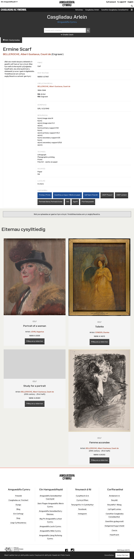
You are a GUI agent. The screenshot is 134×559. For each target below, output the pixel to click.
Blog (18, 509)
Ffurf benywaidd (88, 201)
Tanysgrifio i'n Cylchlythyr (82, 505)
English (130, 2)
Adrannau (79, 10)
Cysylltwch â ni (82, 496)
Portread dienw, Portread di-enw (50, 201)
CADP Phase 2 (107, 195)
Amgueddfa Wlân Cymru (50, 531)
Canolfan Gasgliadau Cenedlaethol (114, 10)
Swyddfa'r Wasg (114, 505)
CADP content (121, 195)
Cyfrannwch (111, 2)
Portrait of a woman (34, 325)
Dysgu (18, 505)
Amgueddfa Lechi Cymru (50, 526)
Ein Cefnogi (18, 514)
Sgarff (75, 201)
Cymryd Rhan (82, 500)
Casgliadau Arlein (92, 10)
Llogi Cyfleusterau (18, 523)
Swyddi (114, 500)
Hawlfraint (114, 535)
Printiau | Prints (44, 195)
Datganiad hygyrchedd (114, 526)
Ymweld (18, 496)
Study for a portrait (34, 385)
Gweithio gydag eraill (114, 521)
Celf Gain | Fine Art (91, 195)
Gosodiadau (109, 555)
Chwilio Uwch (67, 35)
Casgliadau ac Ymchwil (13, 9)
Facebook (82, 509)
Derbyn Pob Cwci (122, 555)
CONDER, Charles (102, 332)
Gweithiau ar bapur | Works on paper (67, 195)
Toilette (99, 326)
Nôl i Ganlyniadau (11, 40)
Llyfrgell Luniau (114, 509)
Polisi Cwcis (65, 555)
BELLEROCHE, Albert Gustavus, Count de (27, 54)
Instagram (82, 514)
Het (67, 201)
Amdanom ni (114, 496)
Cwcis (114, 530)
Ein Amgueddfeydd (9, 2)
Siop (18, 518)
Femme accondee (99, 442)
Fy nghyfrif (121, 2)
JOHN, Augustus (37, 332)
